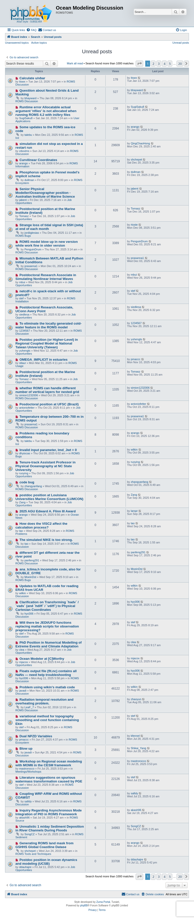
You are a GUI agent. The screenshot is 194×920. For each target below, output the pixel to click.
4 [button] (164, 63)
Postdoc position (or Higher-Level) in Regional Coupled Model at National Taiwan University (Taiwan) (46, 343)
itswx (22, 81)
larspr (134, 510)
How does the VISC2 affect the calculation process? (41, 525)
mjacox (23, 662)
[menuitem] (31, 30)
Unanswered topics (17, 42)
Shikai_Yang (138, 748)
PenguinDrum (33, 249)
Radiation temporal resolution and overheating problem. (44, 701)
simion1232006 (28, 395)
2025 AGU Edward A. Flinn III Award (47, 511)
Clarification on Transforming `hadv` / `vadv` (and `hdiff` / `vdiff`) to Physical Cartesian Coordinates (47, 606)
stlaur (22, 362)
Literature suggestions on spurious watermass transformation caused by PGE (48, 779)
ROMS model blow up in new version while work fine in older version (46, 243)
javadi (23, 690)
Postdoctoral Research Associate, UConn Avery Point (44, 309)
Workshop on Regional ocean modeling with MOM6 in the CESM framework (48, 763)
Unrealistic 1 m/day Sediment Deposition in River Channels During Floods (49, 828)
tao (21, 530)
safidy (28, 801)
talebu (28, 134)
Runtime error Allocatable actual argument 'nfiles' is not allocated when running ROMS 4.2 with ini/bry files (46, 111)
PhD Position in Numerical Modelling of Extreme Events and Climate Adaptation (48, 644)
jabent (23, 199)
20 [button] (180, 63)
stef (21, 298)
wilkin (134, 449)
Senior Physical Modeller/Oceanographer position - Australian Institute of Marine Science (45, 192)
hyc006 (29, 613)
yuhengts (25, 350)
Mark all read (75, 63)
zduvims (24, 150)
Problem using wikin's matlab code (47, 687)
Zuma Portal (103, 902)
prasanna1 (31, 266)
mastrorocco (27, 768)
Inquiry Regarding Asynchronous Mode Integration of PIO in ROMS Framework (48, 812)
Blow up (25, 748)
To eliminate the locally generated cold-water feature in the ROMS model (48, 325)
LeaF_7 (29, 707)
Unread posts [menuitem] (181, 42)
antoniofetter (27, 407)
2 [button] (153, 63)
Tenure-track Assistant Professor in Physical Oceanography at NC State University (45, 466)
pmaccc (135, 359)
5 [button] (170, 63)
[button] (139, 64)
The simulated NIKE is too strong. (46, 540)
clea (21, 649)
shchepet (136, 159)
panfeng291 (32, 560)
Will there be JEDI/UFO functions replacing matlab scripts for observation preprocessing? (47, 626)
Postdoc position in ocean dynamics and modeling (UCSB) (46, 861)
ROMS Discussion (26, 101)
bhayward (31, 98)
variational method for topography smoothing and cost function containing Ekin (47, 720)
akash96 (24, 817)
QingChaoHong (140, 143)
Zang (22, 502)
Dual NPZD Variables (35, 736)
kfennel (135, 735)
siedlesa (24, 314)
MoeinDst (30, 577)
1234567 (24, 330)
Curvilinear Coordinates (38, 160)
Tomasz (24, 216)
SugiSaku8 (26, 118)
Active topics (39, 42)
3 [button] (159, 63)
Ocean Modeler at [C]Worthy (41, 659)
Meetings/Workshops (28, 771)
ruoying (23, 473)
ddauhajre (25, 867)
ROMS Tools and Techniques (33, 853)
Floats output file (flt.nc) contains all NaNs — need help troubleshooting (46, 673)
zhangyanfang (33, 486)
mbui (22, 282)
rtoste (134, 224)
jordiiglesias (32, 232)
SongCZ (30, 834)
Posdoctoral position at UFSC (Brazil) (49, 404)
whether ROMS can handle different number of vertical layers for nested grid (47, 390)
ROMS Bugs (23, 235)
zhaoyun (136, 699)
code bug (26, 482)
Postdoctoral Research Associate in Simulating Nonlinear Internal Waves (45, 277)
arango (135, 126)
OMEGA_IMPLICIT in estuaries (43, 359)
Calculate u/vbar (32, 78)
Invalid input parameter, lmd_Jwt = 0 (48, 450)
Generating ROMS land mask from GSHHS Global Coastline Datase (44, 845)
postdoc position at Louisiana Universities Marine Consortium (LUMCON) (49, 497)
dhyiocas (24, 453)
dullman (29, 179)
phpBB (84, 905)
